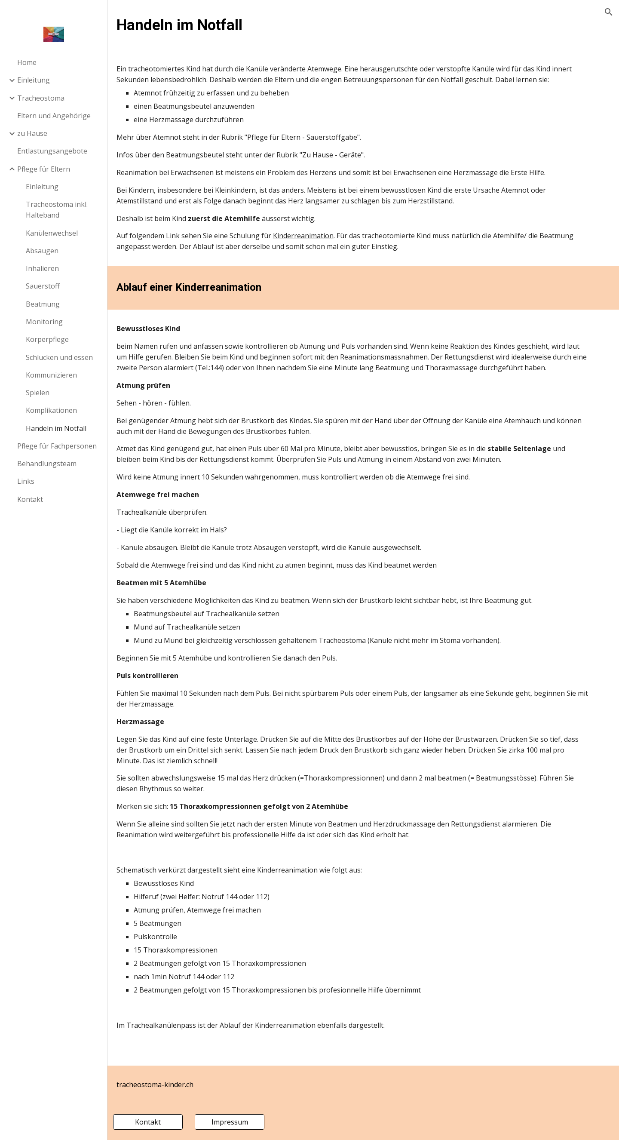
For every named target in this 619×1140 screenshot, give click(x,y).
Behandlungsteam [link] (47, 463)
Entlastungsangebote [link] (52, 151)
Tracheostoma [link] (40, 98)
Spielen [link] (37, 392)
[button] (608, 12)
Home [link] (27, 62)
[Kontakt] (167, 1122)
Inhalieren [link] (42, 268)
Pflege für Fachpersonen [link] (57, 446)
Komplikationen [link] (51, 410)
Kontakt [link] (30, 499)
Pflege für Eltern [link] (43, 169)
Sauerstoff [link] (43, 286)
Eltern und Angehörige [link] (54, 115)
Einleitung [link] (33, 80)
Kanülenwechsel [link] (52, 233)
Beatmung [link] (43, 304)
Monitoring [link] (44, 321)
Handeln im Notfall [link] (56, 428)
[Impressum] (246, 1122)
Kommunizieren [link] (51, 375)
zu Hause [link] (32, 133)
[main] (363, 25)
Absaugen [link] (42, 250)
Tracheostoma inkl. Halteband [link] (57, 210)
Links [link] (25, 481)
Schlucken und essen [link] (59, 357)
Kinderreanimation (324, 246)
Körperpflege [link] (47, 339)
